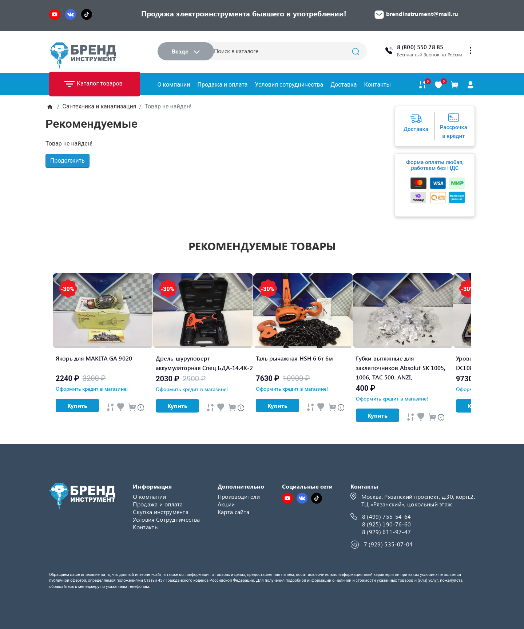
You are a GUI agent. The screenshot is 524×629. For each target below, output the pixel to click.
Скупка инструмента (160, 511)
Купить (77, 405)
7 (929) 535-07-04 (388, 544)
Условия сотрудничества (289, 84)
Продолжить (67, 160)
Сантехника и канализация (99, 106)
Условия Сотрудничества (166, 519)
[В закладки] (438, 84)
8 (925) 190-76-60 (386, 524)
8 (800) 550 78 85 (420, 47)
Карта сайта (234, 511)
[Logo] (82, 55)
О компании (174, 84)
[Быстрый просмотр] (110, 407)
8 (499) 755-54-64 (386, 516)
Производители (239, 496)
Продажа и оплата (223, 84)
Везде (186, 51)
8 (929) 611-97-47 (386, 532)
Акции (226, 504)
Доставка (343, 84)
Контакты (377, 84)
